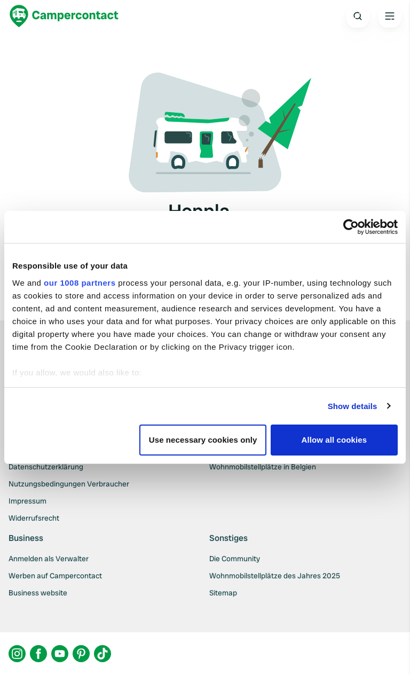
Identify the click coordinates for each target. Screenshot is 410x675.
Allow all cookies (334, 439)
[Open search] (357, 16)
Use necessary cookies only (203, 439)
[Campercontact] (64, 16)
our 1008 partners (79, 282)
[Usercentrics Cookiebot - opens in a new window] (351, 227)
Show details (352, 406)
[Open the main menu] (389, 16)
